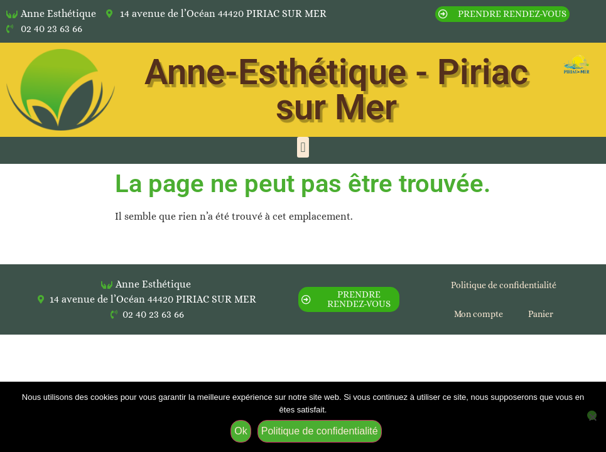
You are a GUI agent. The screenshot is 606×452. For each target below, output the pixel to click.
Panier (540, 314)
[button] (303, 147)
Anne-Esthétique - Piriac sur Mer (336, 89)
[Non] (592, 415)
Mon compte (478, 314)
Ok (240, 431)
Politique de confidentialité (503, 285)
